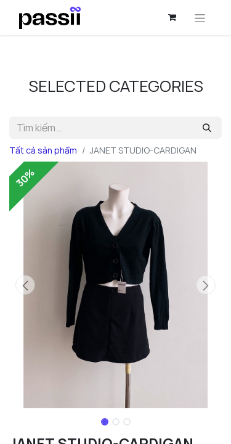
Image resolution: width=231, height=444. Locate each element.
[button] (25, 285)
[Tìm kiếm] (207, 128)
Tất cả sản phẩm (43, 150)
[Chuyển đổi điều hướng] (200, 17)
